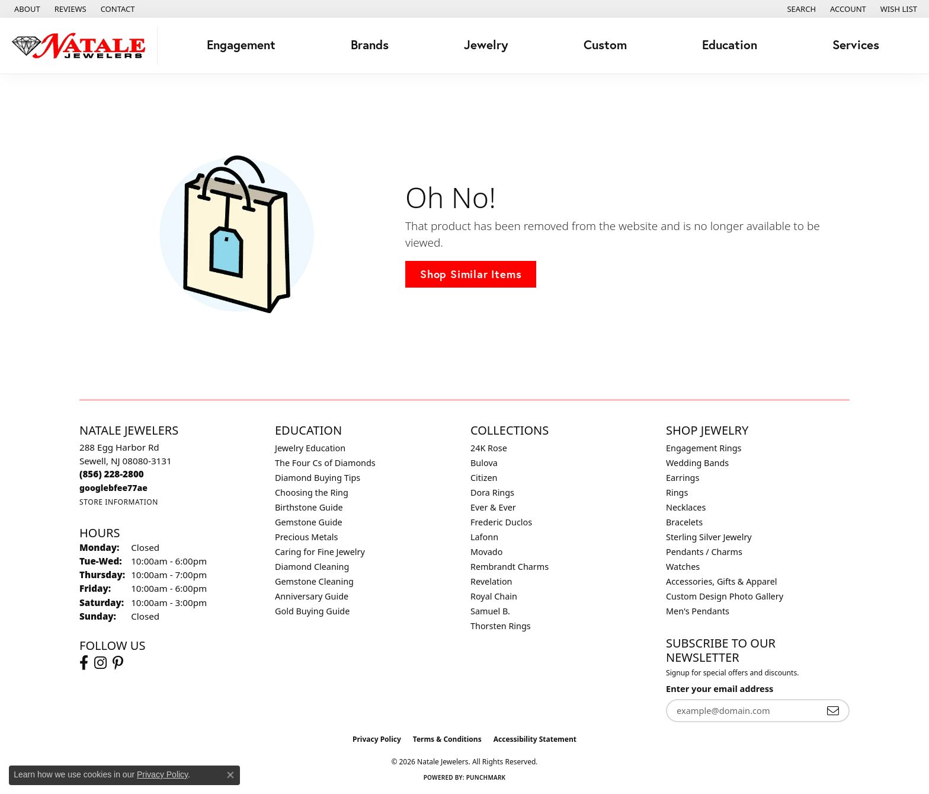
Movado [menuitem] (486, 551)
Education (729, 45)
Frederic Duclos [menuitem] (501, 522)
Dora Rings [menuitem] (492, 492)
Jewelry (486, 45)
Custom (605, 45)
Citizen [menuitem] (484, 477)
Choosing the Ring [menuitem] (311, 492)
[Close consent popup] (230, 775)
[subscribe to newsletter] (833, 710)
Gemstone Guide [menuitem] (308, 522)
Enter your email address (719, 688)
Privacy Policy (377, 739)
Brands (370, 45)
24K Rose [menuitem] (488, 448)
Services (855, 45)
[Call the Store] (111, 474)
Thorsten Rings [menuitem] (500, 626)
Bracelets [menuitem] (684, 522)
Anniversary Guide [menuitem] (311, 596)
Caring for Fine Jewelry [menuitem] (320, 551)
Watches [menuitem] (683, 566)
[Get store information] (118, 502)
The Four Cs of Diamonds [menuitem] (325, 462)
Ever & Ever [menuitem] (493, 507)
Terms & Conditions (447, 739)
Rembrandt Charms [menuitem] (509, 566)
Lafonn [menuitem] (484, 537)
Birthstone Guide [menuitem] (309, 507)
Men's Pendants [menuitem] (697, 611)
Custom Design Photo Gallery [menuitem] (724, 596)
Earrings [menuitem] (682, 477)
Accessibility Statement (535, 739)
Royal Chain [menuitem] (493, 596)
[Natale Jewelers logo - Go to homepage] (82, 46)
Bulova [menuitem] (484, 462)
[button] (800, 9)
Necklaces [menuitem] (686, 507)
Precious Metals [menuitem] (306, 537)
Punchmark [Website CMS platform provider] (486, 777)
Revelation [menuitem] (491, 581)
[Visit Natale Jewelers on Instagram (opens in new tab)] (100, 663)
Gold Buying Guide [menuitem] (312, 611)
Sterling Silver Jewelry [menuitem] (709, 537)
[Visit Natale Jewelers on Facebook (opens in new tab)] (83, 663)
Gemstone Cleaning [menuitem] (314, 581)
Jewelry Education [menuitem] (310, 448)
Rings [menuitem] (677, 492)
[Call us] (113, 487)
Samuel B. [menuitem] (490, 611)
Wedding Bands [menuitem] (697, 462)
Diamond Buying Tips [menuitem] (317, 477)
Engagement (241, 45)
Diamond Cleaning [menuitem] (312, 566)
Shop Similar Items (470, 274)
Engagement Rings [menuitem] (704, 448)
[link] (26, 9)
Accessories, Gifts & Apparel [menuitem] (721, 581)
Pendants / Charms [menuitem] (704, 551)
